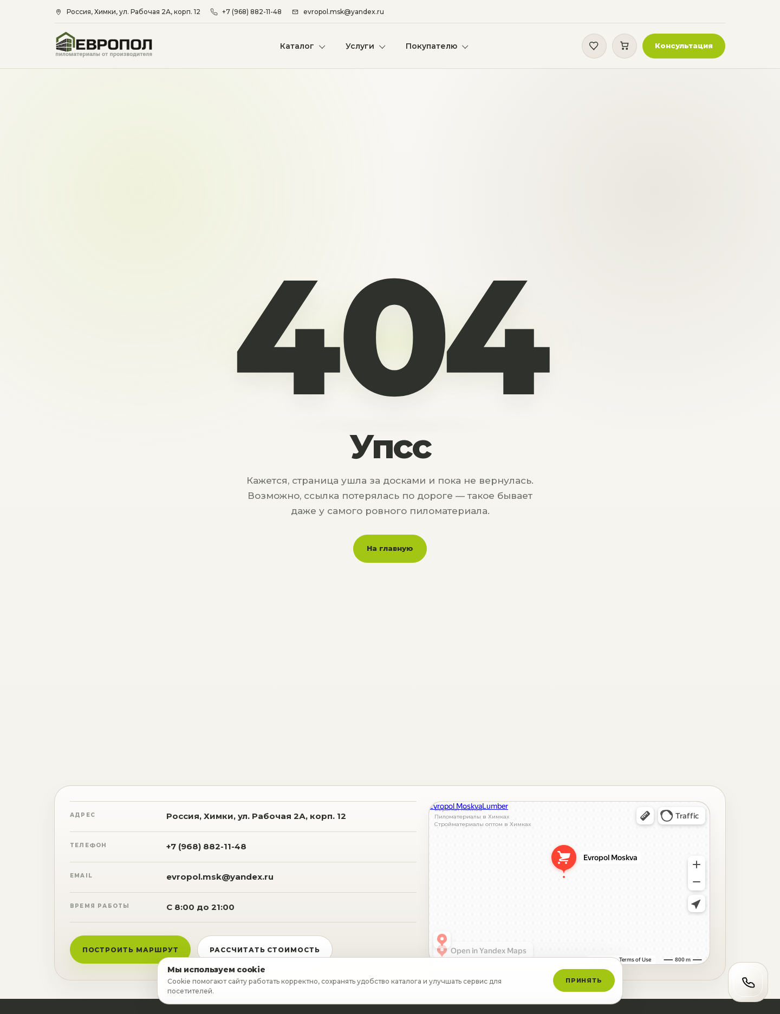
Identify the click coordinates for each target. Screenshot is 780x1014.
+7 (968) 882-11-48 (206, 853)
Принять (584, 980)
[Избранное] (593, 46)
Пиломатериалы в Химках (471, 824)
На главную (390, 555)
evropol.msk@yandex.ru (220, 884)
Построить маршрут (130, 957)
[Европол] (110, 46)
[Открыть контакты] (748, 982)
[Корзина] (624, 46)
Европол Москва (458, 816)
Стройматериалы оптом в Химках (482, 831)
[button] (683, 46)
